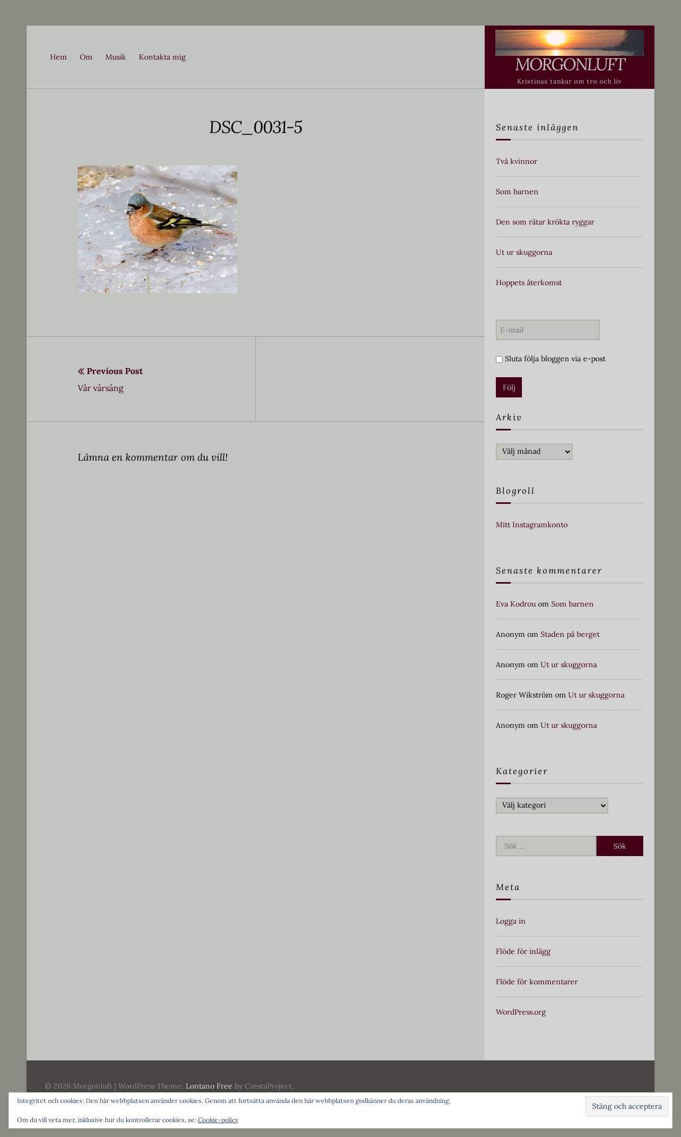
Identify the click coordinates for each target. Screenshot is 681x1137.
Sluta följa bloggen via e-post (550, 358)
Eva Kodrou (516, 604)
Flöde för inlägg (523, 951)
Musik (115, 57)
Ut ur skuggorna (524, 252)
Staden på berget (570, 634)
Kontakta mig (162, 57)
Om (86, 57)
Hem (58, 57)
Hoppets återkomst (529, 282)
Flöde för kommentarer (537, 981)
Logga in (511, 921)
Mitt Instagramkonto (532, 524)
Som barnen (517, 191)
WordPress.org (521, 1012)
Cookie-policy (218, 1120)
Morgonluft (570, 64)
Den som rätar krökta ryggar (545, 222)
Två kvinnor (516, 161)
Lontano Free (209, 1086)
